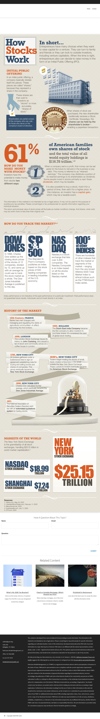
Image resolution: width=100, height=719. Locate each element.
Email (53, 521)
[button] (94, 9)
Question (4, 533)
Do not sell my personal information (84, 660)
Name (3, 521)
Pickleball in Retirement (82, 592)
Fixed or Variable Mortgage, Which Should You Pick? (50, 593)
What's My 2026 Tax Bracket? (17, 592)
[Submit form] (93, 551)
